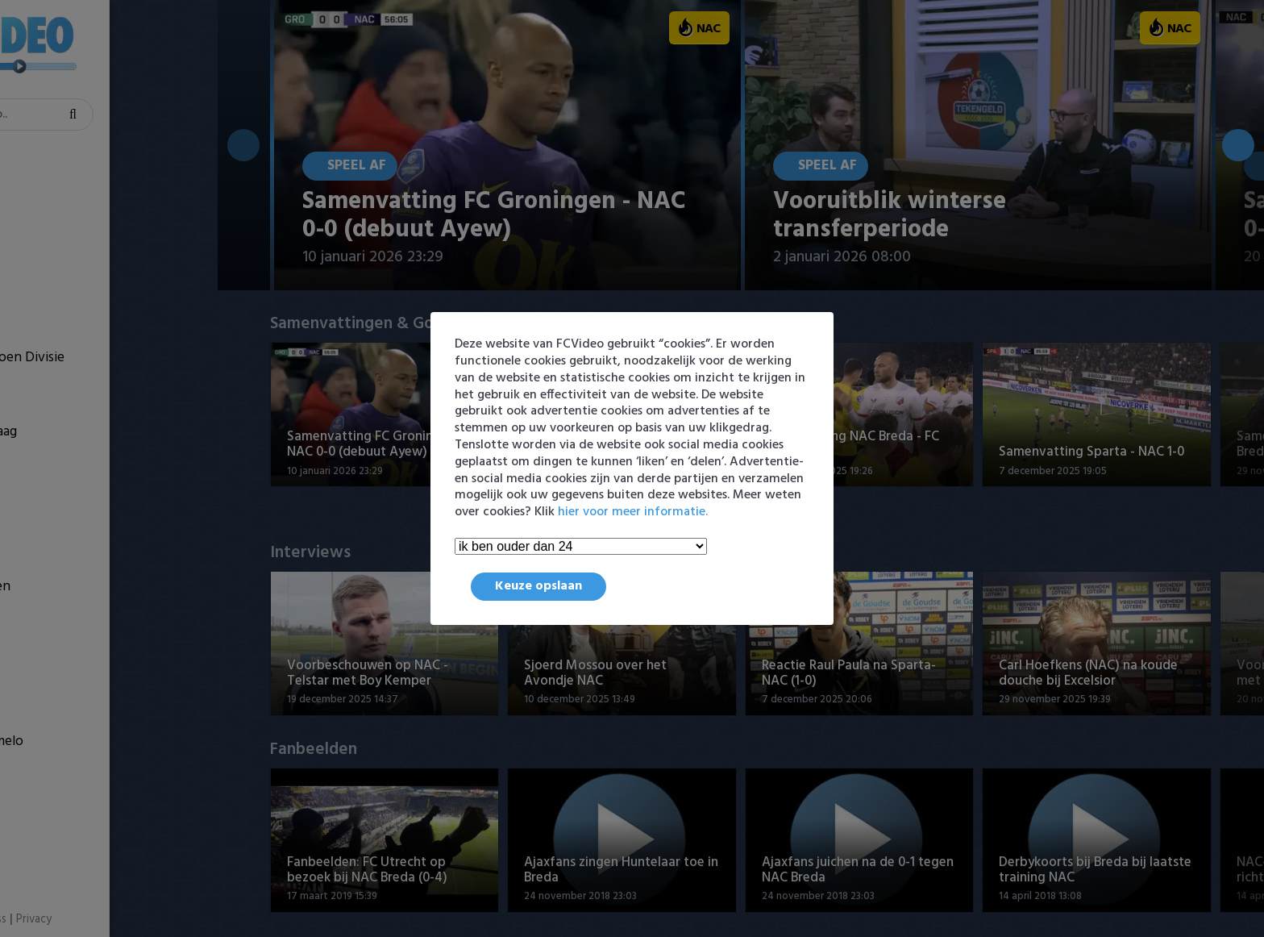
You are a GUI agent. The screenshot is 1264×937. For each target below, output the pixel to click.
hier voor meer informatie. (633, 512)
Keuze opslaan (538, 586)
